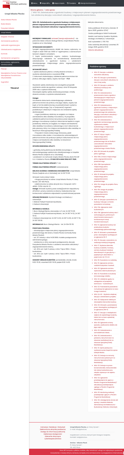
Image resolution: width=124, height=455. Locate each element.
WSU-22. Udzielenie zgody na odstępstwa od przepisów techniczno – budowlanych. (104, 281)
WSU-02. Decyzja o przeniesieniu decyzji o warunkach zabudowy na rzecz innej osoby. (106, 80)
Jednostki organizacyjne (10, 45)
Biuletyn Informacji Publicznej (14, 5)
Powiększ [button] (71, 3)
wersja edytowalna (66, 38)
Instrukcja (44, 427)
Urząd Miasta (6, 32)
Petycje (4, 69)
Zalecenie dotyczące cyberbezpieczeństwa (52, 437)
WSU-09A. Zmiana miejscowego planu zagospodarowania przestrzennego (105, 159)
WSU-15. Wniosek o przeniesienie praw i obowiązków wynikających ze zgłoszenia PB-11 (105, 235)
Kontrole (4, 54)
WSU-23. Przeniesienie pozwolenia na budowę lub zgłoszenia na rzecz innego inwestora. (106, 289)
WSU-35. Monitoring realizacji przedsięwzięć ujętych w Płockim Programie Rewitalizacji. (105, 394)
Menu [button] (34, 3)
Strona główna (37, 10)
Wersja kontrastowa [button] (87, 3)
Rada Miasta (6, 24)
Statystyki (61, 427)
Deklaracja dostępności (53, 434)
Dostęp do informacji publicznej (53, 432)
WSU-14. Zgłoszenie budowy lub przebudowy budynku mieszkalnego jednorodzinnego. (105, 227)
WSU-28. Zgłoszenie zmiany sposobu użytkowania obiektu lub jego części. (105, 325)
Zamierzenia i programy (10, 58)
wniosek (55, 38)
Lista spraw (50, 10)
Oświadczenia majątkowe (11, 49)
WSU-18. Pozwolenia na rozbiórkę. (105, 260)
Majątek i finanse (7, 37)
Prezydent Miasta (7, 28)
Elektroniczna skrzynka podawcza (53, 429)
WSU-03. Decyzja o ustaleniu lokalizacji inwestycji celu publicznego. (104, 87)
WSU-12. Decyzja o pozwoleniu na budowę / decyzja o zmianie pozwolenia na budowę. (105, 202)
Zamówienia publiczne (9, 41)
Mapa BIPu (45, 3)
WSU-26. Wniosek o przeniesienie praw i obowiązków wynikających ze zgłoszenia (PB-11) (105, 307)
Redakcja (52, 427)
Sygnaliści (5, 82)
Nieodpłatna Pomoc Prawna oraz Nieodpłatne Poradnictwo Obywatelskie (13, 75)
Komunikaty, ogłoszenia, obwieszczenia (10, 63)
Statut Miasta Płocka (9, 20)
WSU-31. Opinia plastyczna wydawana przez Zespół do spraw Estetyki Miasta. (106, 350)
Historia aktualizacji (95, 50)
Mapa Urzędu (58, 3)
